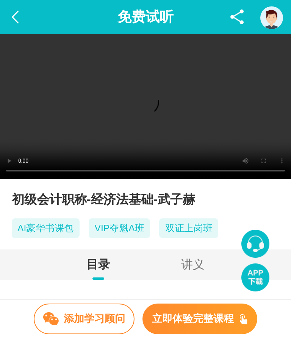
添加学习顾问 (84, 319)
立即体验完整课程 (199, 319)
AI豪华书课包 (45, 228)
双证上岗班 (189, 228)
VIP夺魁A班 (119, 228)
